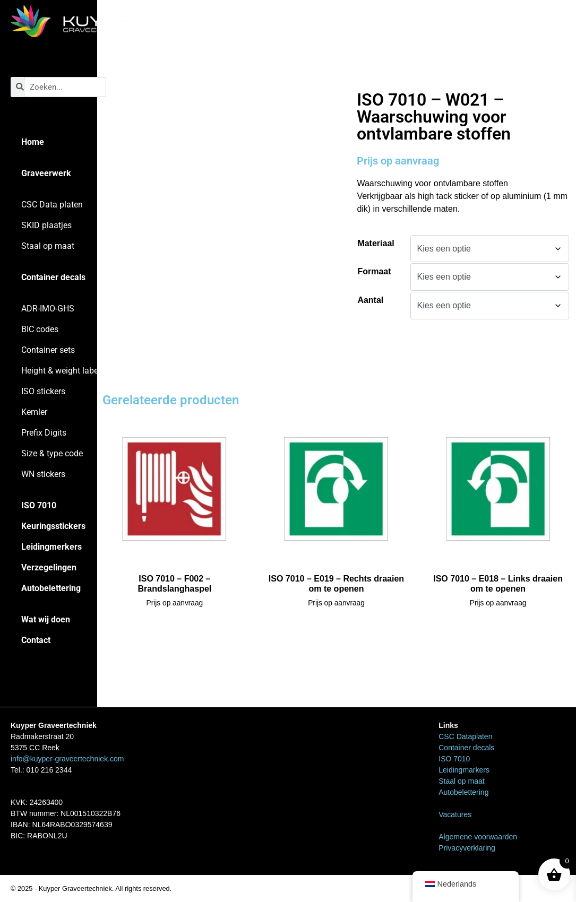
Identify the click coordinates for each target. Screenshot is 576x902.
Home (32, 142)
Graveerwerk (46, 173)
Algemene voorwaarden (478, 836)
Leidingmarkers (464, 770)
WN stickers (43, 474)
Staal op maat (47, 246)
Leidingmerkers (51, 547)
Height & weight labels (63, 371)
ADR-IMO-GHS (47, 308)
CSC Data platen (52, 205)
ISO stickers (43, 391)
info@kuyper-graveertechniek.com (67, 758)
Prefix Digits (43, 433)
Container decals (53, 277)
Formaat (374, 271)
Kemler (34, 412)
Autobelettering (51, 588)
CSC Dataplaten (465, 736)
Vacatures (455, 814)
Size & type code (52, 453)
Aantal (370, 300)
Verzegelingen (48, 567)
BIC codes (39, 329)
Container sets (48, 350)
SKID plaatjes (46, 225)
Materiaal (375, 243)
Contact (35, 640)
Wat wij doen (45, 619)
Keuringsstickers (53, 526)
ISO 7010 (38, 505)
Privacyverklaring (467, 848)
